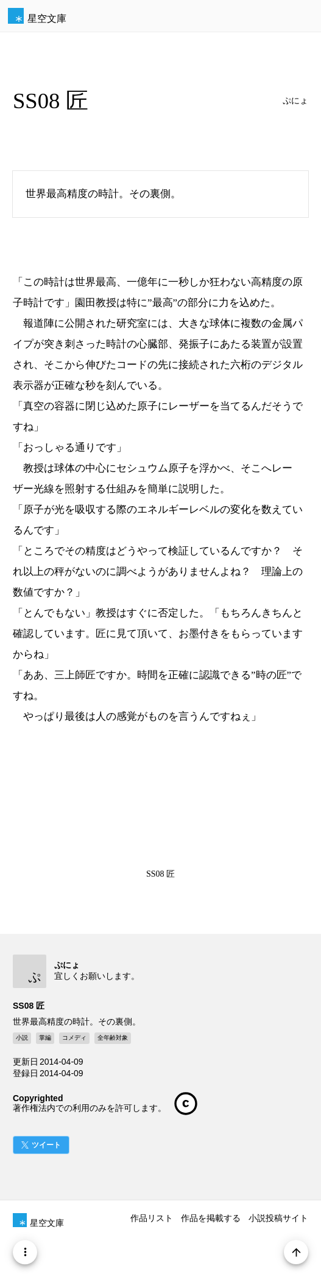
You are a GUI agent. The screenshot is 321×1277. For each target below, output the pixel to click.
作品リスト (151, 1218)
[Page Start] (296, 1252)
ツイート (46, 1145)
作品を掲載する (211, 1218)
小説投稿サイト (278, 1218)
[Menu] (25, 1252)
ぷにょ (295, 100)
